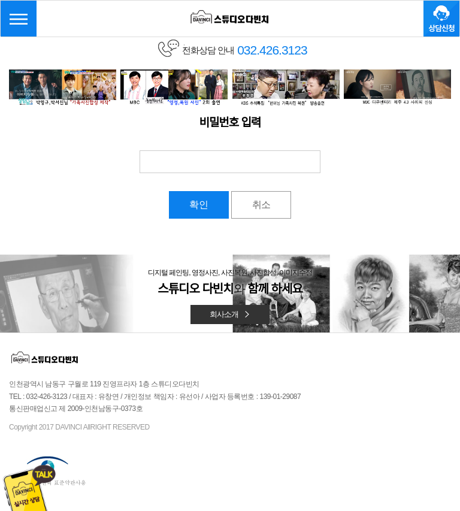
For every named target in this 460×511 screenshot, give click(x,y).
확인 (198, 204)
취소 (261, 204)
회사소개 (230, 314)
